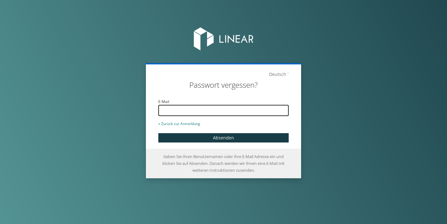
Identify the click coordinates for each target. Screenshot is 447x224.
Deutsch (277, 74)
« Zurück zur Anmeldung (179, 123)
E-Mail (163, 101)
